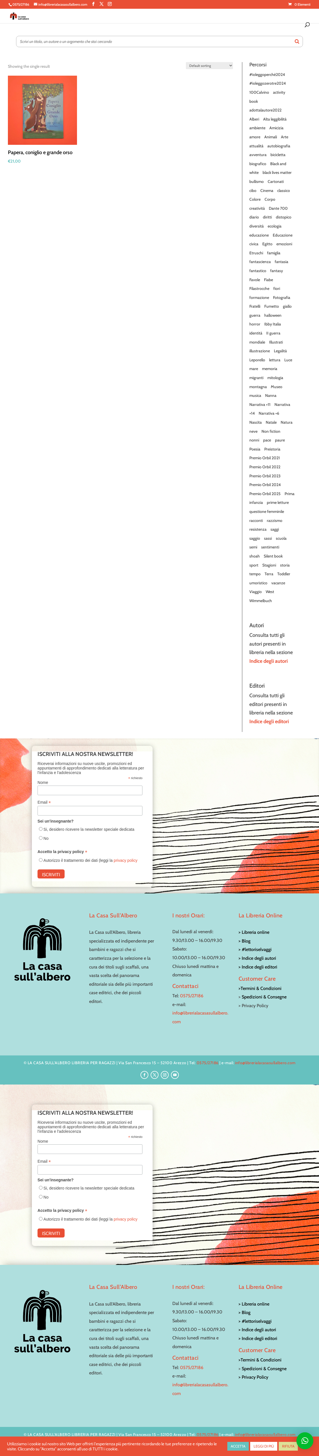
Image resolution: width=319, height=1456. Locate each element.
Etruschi (256, 252)
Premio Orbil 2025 (265, 493)
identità (255, 333)
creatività (257, 208)
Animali (270, 136)
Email (44, 802)
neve (253, 431)
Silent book (273, 556)
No (46, 838)
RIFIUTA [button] (288, 1446)
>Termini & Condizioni (260, 988)
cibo (252, 190)
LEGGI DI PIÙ (264, 1446)
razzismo (274, 520)
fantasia (281, 261)
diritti (267, 217)
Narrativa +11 (259, 404)
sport (253, 565)
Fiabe (268, 279)
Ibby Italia (272, 324)
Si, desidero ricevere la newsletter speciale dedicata (88, 829)
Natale (271, 422)
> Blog (244, 941)
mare (253, 368)
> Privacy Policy (253, 1377)
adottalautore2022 (265, 110)
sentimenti (270, 547)
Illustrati (276, 342)
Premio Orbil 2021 (264, 457)
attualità (256, 145)
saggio (254, 538)
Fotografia (281, 297)
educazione (259, 235)
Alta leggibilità (275, 119)
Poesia (254, 449)
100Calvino (259, 92)
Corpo (270, 199)
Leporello (257, 359)
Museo (276, 386)
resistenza (258, 529)
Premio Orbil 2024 (265, 484)
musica (255, 395)
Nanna (270, 395)
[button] (304, 1440)
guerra (254, 315)
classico (283, 190)
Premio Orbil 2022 (264, 466)
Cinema (266, 190)
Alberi (254, 119)
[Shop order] (209, 65)
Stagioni (269, 565)
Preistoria (272, 449)
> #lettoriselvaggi (255, 949)
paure (280, 440)
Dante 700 (278, 208)
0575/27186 (191, 995)
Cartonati (276, 181)
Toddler (283, 573)
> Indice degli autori (257, 958)
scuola (281, 538)
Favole (254, 279)
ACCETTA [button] (238, 1446)
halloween (272, 315)
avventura (258, 154)
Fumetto (271, 306)
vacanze (278, 582)
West (270, 591)
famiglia (273, 252)
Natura (286, 422)
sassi (268, 538)
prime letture (278, 502)
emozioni (284, 243)
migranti (256, 377)
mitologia (275, 377)
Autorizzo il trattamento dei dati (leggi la (90, 860)
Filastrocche (259, 288)
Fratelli (254, 306)
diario (254, 217)
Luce (288, 359)
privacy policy (125, 860)
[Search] (297, 41)
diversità (256, 226)
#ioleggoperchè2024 (267, 74)
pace (267, 440)
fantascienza (260, 261)
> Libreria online (254, 932)
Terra (269, 573)
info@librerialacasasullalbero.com (265, 1062)
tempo (255, 573)
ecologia (274, 226)
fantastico (257, 270)
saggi (274, 529)
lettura (274, 359)
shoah (254, 556)
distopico (283, 217)
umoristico (258, 582)
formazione (259, 297)
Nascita (255, 422)
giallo (287, 306)
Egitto (267, 243)
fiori (276, 288)
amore (254, 136)
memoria (269, 368)
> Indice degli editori (258, 967)
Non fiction (270, 431)
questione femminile (266, 511)
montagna (258, 386)
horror (254, 324)
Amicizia (276, 127)
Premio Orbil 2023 (265, 475)
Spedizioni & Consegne (264, 997)
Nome (43, 782)
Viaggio (255, 591)
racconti (256, 520)
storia (285, 565)
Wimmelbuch (260, 600)
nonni (254, 440)
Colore (255, 199)
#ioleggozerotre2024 (267, 83)
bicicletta (277, 154)
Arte (284, 136)
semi (253, 547)
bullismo (256, 181)
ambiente (257, 127)
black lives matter (277, 172)
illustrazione (259, 350)
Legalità (280, 350)
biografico (257, 163)
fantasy (276, 270)
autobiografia (278, 145)
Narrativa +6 (269, 413)
